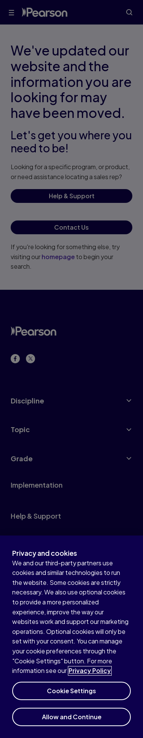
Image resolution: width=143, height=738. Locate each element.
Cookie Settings (71, 696)
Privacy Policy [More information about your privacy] (90, 676)
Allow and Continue (71, 722)
